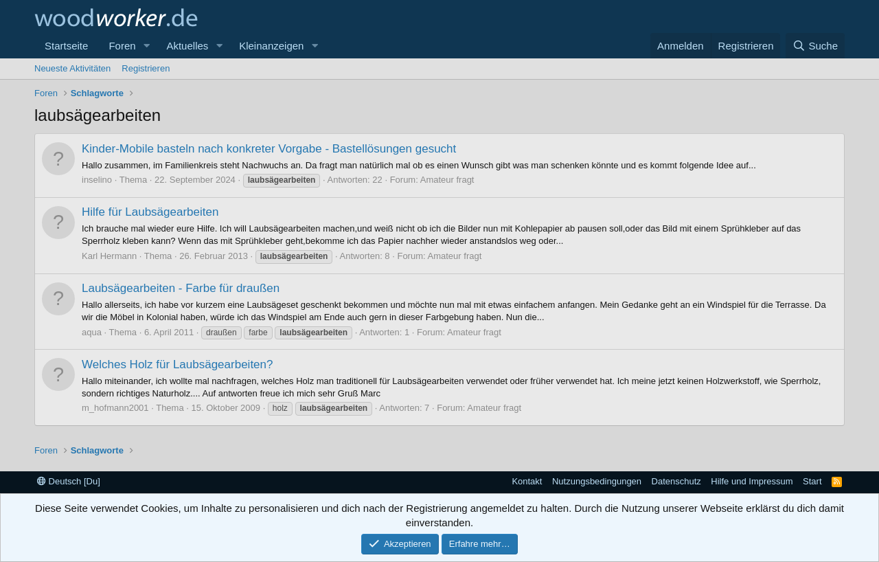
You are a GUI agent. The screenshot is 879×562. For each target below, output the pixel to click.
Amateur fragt (447, 180)
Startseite (66, 46)
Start (812, 481)
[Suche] (815, 45)
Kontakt (527, 481)
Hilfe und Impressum (751, 481)
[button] (146, 45)
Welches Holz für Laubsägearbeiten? (177, 364)
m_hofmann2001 (115, 408)
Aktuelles (187, 46)
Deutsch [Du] (68, 481)
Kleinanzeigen (271, 46)
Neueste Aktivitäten (72, 68)
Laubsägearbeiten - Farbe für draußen (180, 288)
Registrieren (146, 68)
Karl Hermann (109, 256)
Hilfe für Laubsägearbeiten (150, 211)
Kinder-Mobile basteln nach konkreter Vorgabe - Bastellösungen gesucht (269, 148)
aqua (92, 332)
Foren (122, 46)
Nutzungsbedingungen (596, 481)
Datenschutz (676, 481)
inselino (97, 180)
